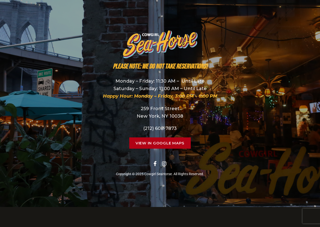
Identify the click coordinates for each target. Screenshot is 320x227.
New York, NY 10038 (160, 116)
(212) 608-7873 (160, 128)
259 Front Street (160, 108)
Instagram (164, 163)
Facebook (155, 163)
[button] (160, 143)
